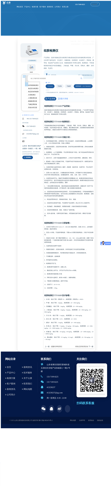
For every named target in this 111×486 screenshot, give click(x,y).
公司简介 (57, 7)
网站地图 (27, 389)
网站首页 (20, 7)
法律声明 (82, 420)
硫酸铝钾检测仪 (56, 346)
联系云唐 (65, 7)
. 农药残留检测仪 (33, 85)
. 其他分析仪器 (32, 107)
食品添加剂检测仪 (88, 44)
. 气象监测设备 (32, 104)
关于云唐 (27, 378)
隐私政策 (100, 420)
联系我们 (27, 157)
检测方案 (35, 7)
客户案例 (42, 7)
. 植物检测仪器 (32, 101)
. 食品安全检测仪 (33, 88)
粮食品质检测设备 (81, 346)
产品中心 (27, 7)
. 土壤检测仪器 (32, 98)
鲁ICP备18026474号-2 (45, 420)
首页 (79, 41)
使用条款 (91, 420)
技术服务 (27, 372)
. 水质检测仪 (31, 95)
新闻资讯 (50, 7)
